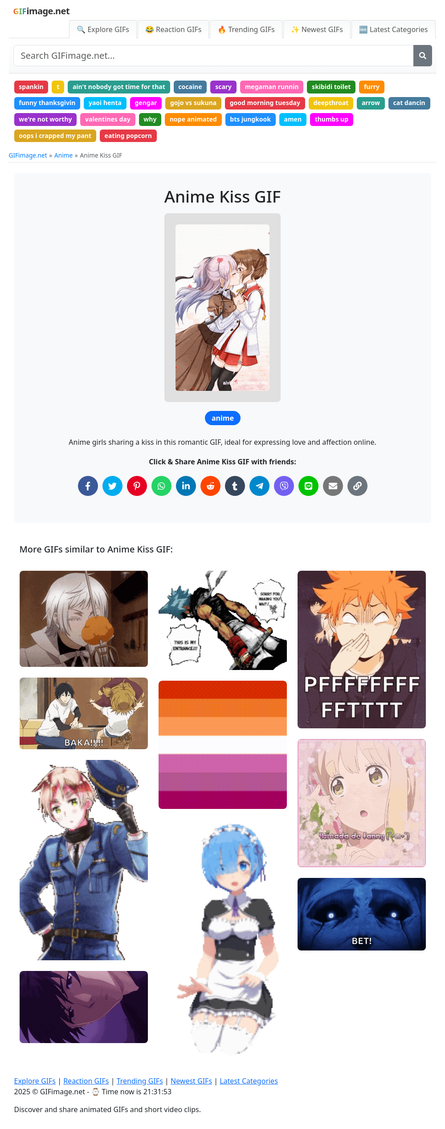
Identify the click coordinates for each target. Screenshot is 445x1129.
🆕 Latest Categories (393, 29)
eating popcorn (128, 135)
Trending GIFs (140, 1081)
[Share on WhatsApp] (161, 486)
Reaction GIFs (86, 1081)
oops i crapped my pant (55, 135)
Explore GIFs (35, 1081)
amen (293, 119)
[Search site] (213, 55)
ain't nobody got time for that (119, 86)
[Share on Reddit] (210, 486)
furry (372, 86)
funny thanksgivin (47, 102)
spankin (31, 86)
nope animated (193, 119)
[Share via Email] (333, 486)
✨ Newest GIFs (317, 29)
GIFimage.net (28, 155)
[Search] (422, 55)
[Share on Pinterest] (137, 486)
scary (223, 86)
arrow (371, 102)
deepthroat (331, 102)
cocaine (190, 86)
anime (223, 418)
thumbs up (331, 119)
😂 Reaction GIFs (173, 29)
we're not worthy (45, 119)
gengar (146, 102)
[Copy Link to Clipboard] (357, 486)
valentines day (108, 119)
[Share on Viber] (284, 486)
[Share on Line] (308, 486)
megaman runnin (272, 86)
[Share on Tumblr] (235, 486)
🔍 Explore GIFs (103, 29)
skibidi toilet (331, 86)
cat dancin (409, 102)
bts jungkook (250, 119)
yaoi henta (105, 102)
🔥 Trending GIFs (245, 29)
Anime (63, 155)
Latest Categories (249, 1081)
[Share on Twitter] (112, 486)
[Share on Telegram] (259, 486)
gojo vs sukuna (193, 102)
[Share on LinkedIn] (186, 486)
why (149, 119)
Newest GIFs (191, 1081)
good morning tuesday (265, 102)
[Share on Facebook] (88, 486)
